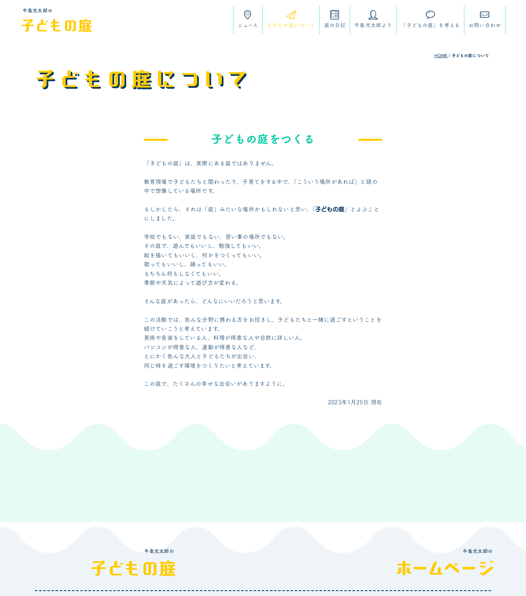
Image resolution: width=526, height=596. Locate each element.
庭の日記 (335, 21)
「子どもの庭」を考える (430, 21)
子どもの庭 (56, 25)
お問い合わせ (484, 21)
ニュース (248, 21)
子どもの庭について (291, 21)
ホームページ (445, 568)
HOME (441, 56)
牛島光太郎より (373, 21)
